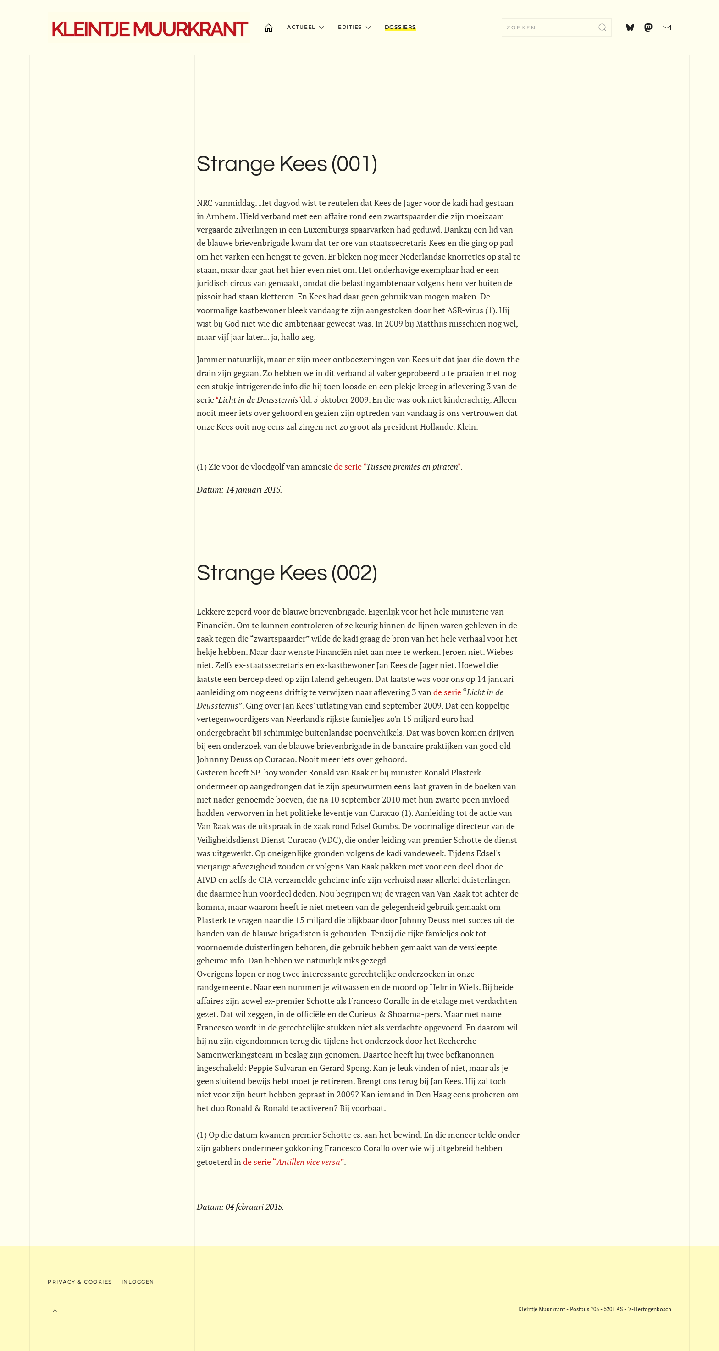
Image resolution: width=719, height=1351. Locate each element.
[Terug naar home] (149, 27)
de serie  (397, 466)
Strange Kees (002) (287, 573)
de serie (447, 692)
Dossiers (400, 27)
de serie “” (293, 1161)
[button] (54, 1312)
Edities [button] (354, 27)
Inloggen (138, 1282)
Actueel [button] (305, 27)
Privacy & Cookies (80, 1282)
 (257, 399)
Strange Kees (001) (287, 164)
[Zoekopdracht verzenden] (602, 27)
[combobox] (557, 27)
